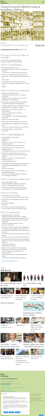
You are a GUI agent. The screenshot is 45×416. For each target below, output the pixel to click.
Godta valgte (12, 412)
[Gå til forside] (20, 2)
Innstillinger (41, 415)
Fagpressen (8, 390)
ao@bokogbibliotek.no (6, 385)
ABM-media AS (9, 387)
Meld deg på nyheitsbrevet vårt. (8, 381)
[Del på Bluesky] (43, 45)
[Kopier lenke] (41, 45)
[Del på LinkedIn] (38, 45)
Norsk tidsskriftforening (11, 391)
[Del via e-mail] (40, 45)
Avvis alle (5, 412)
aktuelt (3, 267)
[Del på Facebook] (36, 45)
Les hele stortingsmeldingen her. (10, 261)
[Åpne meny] (43, 2)
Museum (22, 387)
